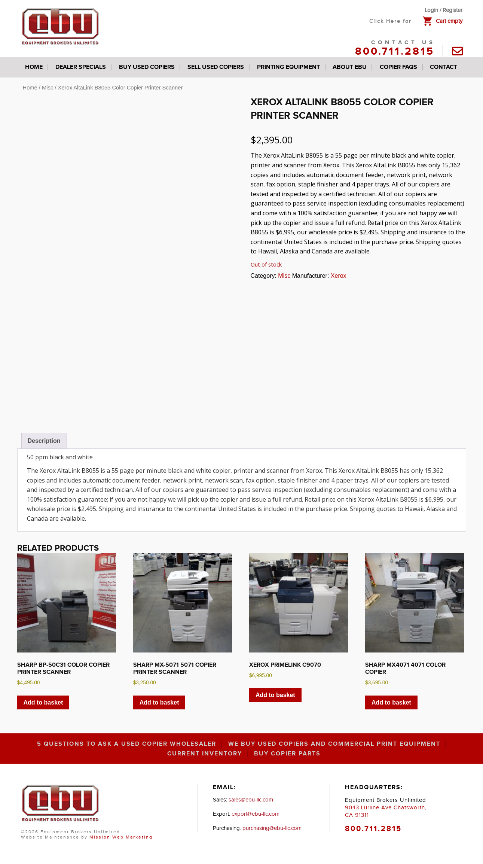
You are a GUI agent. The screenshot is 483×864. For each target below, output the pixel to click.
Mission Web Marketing (121, 837)
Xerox (338, 276)
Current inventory (204, 754)
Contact (443, 67)
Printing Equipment (288, 67)
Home (34, 67)
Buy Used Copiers (147, 67)
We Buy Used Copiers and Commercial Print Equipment (334, 744)
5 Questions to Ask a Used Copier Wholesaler (126, 744)
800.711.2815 (394, 51)
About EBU (350, 67)
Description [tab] (44, 441)
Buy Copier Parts (287, 754)
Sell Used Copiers (215, 67)
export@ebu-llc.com (255, 814)
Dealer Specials (80, 67)
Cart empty (449, 21)
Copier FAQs (398, 67)
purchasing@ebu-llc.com (272, 828)
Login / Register (443, 10)
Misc (47, 88)
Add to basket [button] (43, 702)
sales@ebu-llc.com (251, 800)
